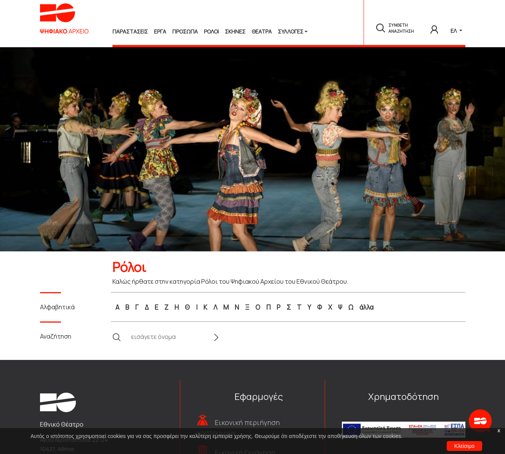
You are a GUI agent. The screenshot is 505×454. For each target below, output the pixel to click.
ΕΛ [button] (454, 30)
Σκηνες (235, 31)
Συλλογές (290, 31)
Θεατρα (262, 31)
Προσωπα (185, 31)
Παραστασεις (130, 31)
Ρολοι (211, 31)
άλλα (366, 307)
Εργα (160, 31)
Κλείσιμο (464, 446)
